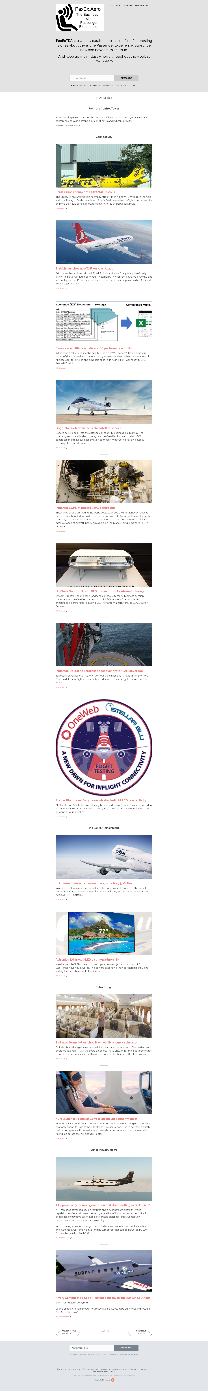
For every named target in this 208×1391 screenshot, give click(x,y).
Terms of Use (82, 1369)
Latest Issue (115, 6)
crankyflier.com (62, 1317)
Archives (128, 6)
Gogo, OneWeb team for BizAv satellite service (89, 428)
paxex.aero (60, 208)
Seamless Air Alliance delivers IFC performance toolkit (94, 348)
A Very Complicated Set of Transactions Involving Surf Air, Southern (103, 1297)
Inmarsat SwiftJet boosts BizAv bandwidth (85, 508)
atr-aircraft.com (62, 1238)
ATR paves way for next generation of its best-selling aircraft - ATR (103, 1205)
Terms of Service (126, 1375)
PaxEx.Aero (104, 61)
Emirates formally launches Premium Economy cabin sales (97, 1042)
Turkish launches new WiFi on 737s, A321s (84, 268)
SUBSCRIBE (126, 78)
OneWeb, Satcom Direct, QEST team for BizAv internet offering (100, 591)
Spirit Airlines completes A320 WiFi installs (85, 192)
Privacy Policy (93, 1369)
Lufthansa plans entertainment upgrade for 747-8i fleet (95, 883)
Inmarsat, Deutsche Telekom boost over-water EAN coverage (99, 671)
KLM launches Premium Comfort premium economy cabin (96, 1118)
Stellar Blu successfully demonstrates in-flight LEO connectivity (101, 800)
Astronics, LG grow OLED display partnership (87, 959)
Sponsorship (141, 6)
